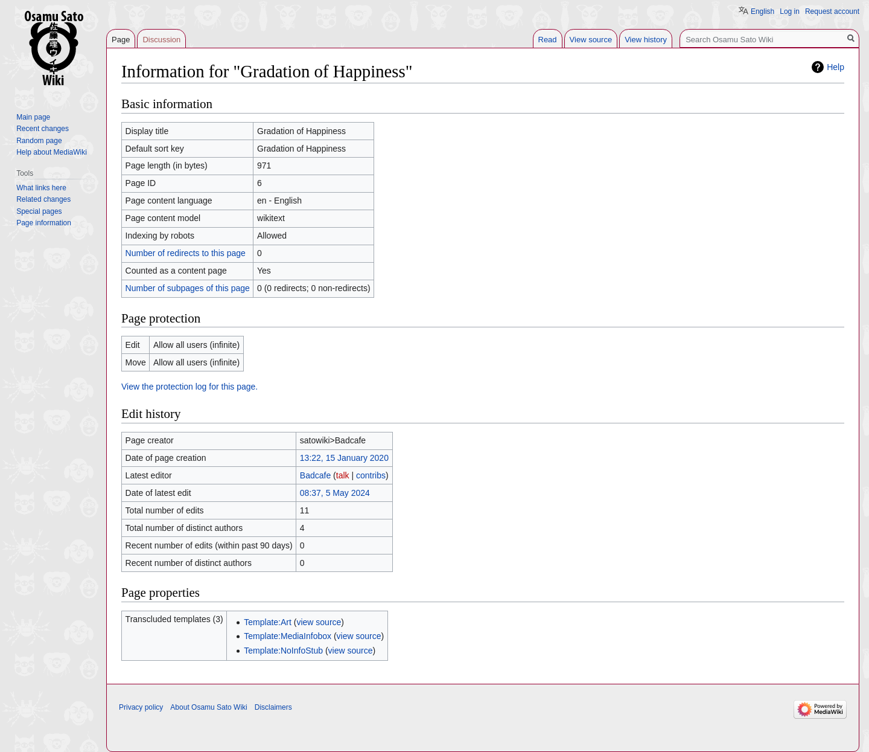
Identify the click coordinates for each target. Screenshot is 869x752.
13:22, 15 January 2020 (344, 458)
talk (342, 475)
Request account (832, 11)
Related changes (43, 199)
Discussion (161, 39)
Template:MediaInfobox (287, 636)
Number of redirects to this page (186, 253)
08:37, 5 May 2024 (335, 493)
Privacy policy (141, 707)
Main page (33, 117)
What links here (41, 188)
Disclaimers (273, 707)
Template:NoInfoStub (283, 650)
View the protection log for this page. (189, 386)
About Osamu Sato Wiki (208, 707)
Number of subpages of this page (188, 288)
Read (547, 39)
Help (835, 67)
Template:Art (267, 622)
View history (646, 39)
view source (318, 622)
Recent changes (42, 128)
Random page (39, 141)
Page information (43, 223)
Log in (790, 11)
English (762, 11)
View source (591, 39)
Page (121, 39)
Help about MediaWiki (51, 152)
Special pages (39, 211)
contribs (371, 475)
